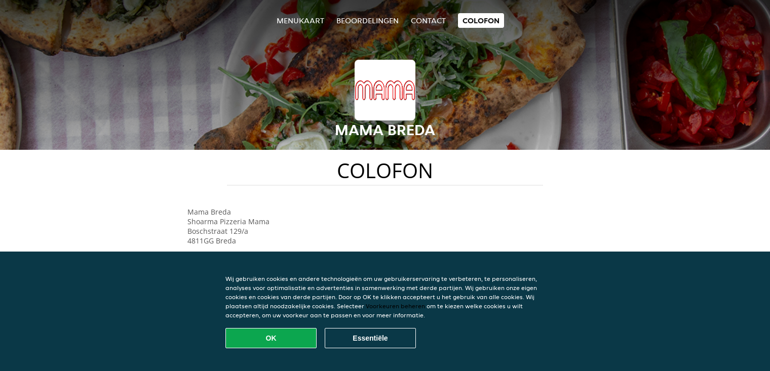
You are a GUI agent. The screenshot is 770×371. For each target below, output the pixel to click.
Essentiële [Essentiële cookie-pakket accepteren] (370, 338)
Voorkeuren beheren (395, 306)
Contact (428, 20)
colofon (481, 20)
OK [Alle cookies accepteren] (271, 338)
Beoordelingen (367, 20)
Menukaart (300, 20)
